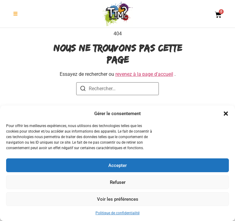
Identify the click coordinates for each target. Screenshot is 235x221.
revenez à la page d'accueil (144, 74)
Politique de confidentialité (117, 213)
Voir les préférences (117, 199)
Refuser (117, 182)
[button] (226, 113)
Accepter (117, 165)
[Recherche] (83, 89)
